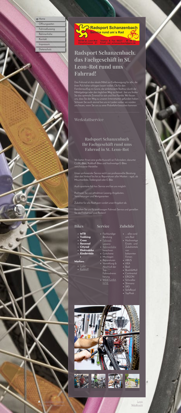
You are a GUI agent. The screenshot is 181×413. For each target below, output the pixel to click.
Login (140, 402)
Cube (83, 266)
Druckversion (46, 402)
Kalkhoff (84, 269)
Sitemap (60, 402)
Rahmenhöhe (109, 247)
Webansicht (137, 405)
